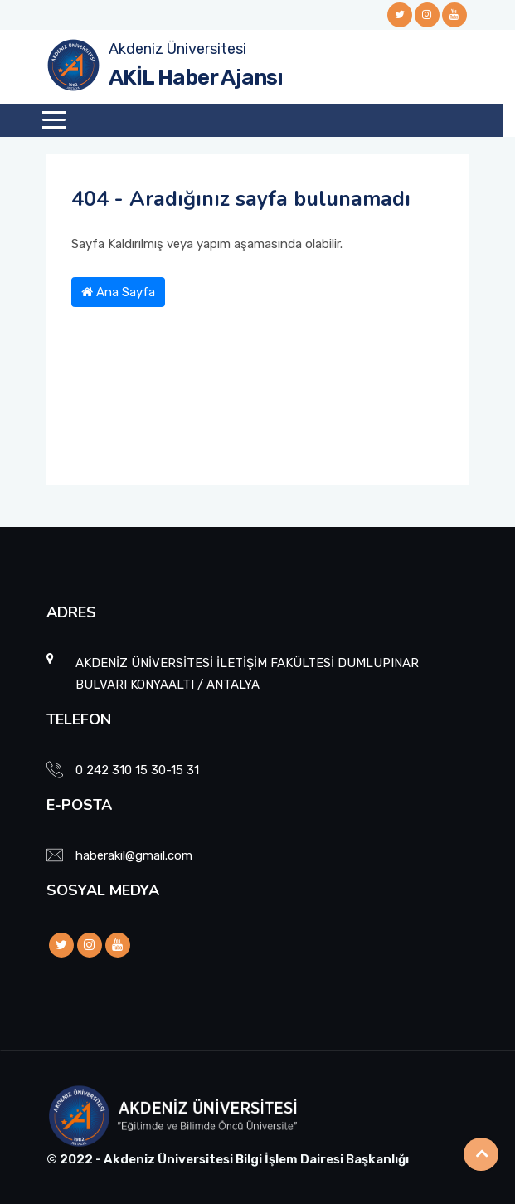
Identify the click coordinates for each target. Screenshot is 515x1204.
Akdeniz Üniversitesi (177, 49)
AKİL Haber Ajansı (196, 77)
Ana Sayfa (118, 292)
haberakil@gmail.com (133, 855)
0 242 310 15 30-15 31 (137, 770)
